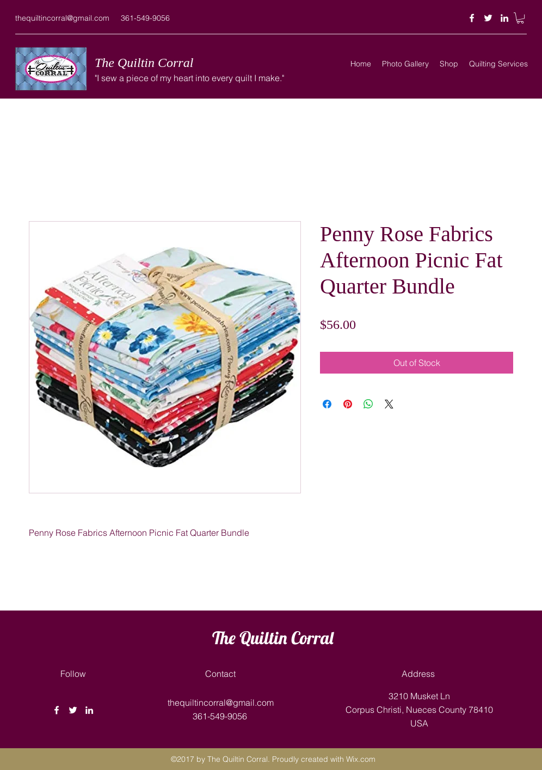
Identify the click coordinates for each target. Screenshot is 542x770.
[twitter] (488, 18)
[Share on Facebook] (327, 404)
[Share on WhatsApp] (368, 404)
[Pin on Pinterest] (347, 404)
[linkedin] (504, 18)
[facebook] (471, 18)
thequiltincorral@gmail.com (62, 18)
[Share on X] (389, 404)
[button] (520, 18)
